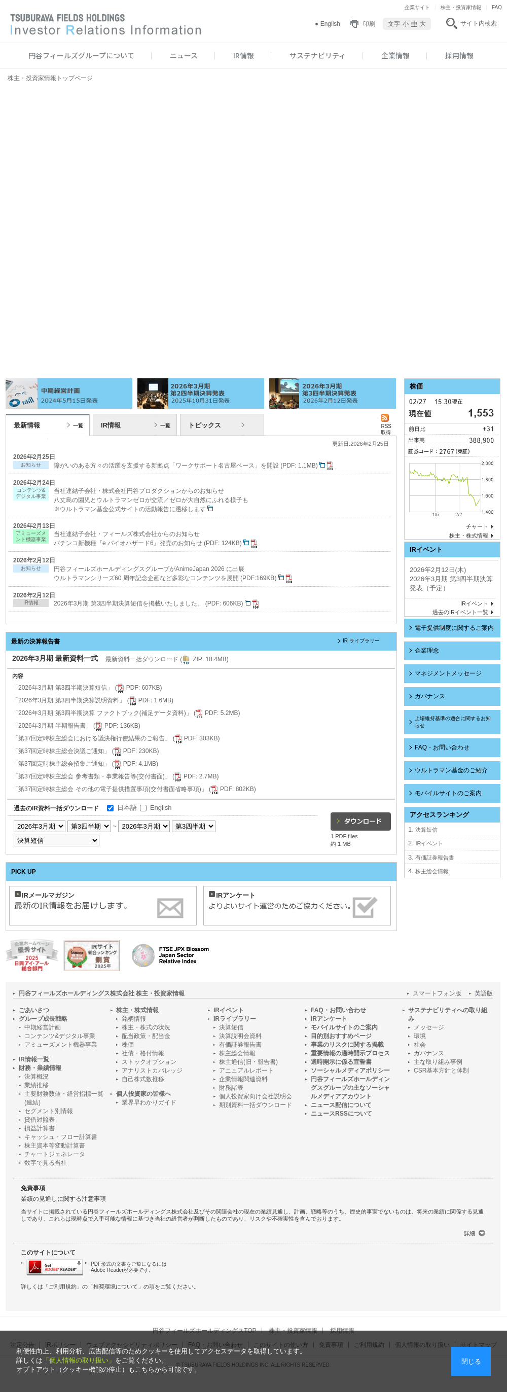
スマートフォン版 (437, 993)
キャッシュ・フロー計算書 (60, 1136)
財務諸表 (231, 1087)
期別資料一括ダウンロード (255, 1105)
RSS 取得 (386, 426)
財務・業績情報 (40, 1068)
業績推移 (36, 1085)
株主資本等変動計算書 (54, 1145)
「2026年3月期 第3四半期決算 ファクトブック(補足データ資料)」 (126, 713)
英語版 (484, 993)
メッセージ (429, 1027)
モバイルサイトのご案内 (448, 793)
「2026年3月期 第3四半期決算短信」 (87, 687)
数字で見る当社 (45, 1162)
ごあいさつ (34, 1010)
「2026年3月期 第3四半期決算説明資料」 (92, 700)
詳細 (469, 1233)
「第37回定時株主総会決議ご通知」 (85, 751)
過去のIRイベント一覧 (460, 612)
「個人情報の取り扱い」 (79, 1360)
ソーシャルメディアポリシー (350, 1070)
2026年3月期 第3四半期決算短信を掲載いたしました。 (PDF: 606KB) (157, 603)
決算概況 (36, 1076)
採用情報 (459, 55)
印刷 (369, 23)
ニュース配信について (341, 1105)
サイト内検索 (478, 23)
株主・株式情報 (468, 535)
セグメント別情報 (48, 1111)
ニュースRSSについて (341, 1113)
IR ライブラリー (361, 641)
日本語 (127, 807)
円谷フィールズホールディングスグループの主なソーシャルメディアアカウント (350, 1088)
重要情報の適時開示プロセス (350, 1053)
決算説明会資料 (240, 1036)
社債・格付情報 (143, 1053)
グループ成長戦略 (43, 1018)
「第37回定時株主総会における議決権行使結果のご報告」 (116, 738)
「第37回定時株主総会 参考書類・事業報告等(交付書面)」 (115, 776)
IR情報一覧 (34, 1059)
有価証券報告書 (434, 857)
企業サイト (417, 7)
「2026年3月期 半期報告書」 (76, 725)
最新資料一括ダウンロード (167, 659)
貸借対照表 (39, 1119)
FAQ (497, 7)
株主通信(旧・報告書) (248, 1061)
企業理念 (427, 650)
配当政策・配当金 (146, 1036)
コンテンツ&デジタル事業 (59, 1036)
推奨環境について (115, 1286)
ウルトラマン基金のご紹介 (451, 770)
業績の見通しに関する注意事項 (63, 1198)
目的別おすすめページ (341, 1036)
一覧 (78, 426)
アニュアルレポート (246, 1070)
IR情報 (243, 55)
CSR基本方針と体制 (441, 1070)
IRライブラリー (234, 1018)
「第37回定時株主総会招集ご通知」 (85, 763)
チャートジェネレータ (54, 1154)
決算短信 (426, 830)
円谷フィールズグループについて (81, 55)
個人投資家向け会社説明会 (255, 1096)
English (330, 23)
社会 (420, 1044)
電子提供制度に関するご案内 (454, 627)
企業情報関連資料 (243, 1079)
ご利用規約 (63, 1286)
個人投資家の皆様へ (143, 1093)
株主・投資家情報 (461, 7)
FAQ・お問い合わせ (442, 747)
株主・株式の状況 (146, 1027)
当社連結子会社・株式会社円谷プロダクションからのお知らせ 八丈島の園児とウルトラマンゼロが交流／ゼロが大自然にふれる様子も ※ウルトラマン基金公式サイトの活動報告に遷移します (151, 500)
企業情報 (395, 55)
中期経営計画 (42, 1027)
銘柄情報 (134, 1018)
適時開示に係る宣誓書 (341, 1061)
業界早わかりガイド (149, 1102)
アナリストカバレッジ (152, 1070)
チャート (477, 526)
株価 (128, 1044)
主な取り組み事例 (438, 1061)
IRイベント (474, 603)
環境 (420, 1036)
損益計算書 (39, 1128)
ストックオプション (149, 1061)
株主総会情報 (432, 871)
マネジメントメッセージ (448, 673)
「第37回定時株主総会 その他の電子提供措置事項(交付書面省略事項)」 (134, 789)
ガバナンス (430, 696)
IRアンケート (329, 1018)
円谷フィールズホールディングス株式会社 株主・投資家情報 (102, 993)
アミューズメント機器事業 (60, 1044)
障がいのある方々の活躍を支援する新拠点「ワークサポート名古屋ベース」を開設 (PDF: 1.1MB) (195, 465)
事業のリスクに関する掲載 (347, 1044)
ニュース (184, 55)
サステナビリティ (317, 55)
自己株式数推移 (143, 1079)
